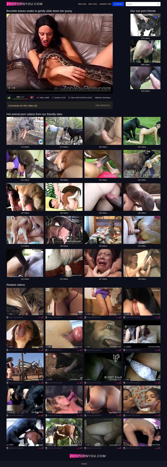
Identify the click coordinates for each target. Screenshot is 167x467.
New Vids (82, 4)
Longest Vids (105, 4)
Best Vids (92, 4)
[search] (143, 4)
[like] (9, 97)
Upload (118, 4)
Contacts (84, 464)
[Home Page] (20, 4)
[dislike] (31, 97)
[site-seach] (158, 4)
